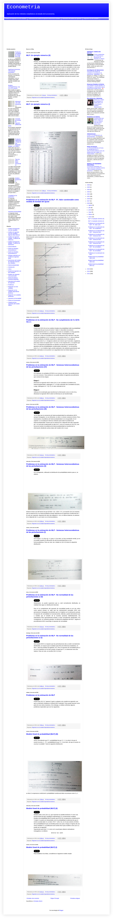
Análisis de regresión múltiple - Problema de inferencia (14, 238)
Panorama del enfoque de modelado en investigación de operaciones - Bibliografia (94, 73)
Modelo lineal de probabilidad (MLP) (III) (42, 734)
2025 (88, 187)
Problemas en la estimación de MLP (40, 695)
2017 (88, 201)
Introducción (11, 267)
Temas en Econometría (14, 300)
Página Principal (54, 898)
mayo (90, 212)
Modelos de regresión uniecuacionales (14, 275)
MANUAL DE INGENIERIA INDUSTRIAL (94, 164)
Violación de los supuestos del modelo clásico (14, 304)
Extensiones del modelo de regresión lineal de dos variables (44, 18)
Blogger (61, 910)
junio (89, 210)
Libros (9, 269)
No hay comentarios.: (52, 95)
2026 (88, 185)
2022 (88, 194)
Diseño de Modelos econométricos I (13, 249)
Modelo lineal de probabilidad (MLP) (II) (42, 808)
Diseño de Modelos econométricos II (13, 252)
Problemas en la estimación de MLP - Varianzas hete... (96, 231)
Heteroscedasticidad (13, 265)
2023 (88, 191)
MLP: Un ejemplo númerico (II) (38, 55)
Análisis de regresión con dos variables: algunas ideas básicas (14, 233)
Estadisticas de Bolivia (93, 117)
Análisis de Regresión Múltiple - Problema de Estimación (14, 243)
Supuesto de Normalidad (14, 211)
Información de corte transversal (18, 103)
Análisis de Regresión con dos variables (15, 18)
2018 (88, 198)
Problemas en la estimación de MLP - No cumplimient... (96, 227)
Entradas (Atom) (38, 901)
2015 (88, 269)
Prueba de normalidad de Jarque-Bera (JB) (18, 54)
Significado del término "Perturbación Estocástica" (14, 71)
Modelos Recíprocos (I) (18, 179)
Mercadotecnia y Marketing (94, 98)
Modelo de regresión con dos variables (14, 271)
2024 (88, 189)
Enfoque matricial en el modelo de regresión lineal (14, 257)
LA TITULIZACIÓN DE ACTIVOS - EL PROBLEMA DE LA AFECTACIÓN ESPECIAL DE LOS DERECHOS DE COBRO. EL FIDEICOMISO (95, 150)
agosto (90, 205)
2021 (88, 196)
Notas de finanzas (92, 146)
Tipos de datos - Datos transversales (18, 162)
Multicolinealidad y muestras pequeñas (13, 278)
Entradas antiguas (75, 898)
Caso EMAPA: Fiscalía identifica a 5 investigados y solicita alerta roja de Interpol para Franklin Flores (96, 87)
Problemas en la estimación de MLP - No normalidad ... (96, 246)
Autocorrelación (12, 246)
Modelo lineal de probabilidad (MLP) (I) (41, 847)
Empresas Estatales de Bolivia (95, 84)
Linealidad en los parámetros (12, 196)
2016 (88, 203)
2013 (88, 273)
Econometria (23, 7)
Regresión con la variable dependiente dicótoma (43, 97)
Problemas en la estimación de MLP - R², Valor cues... (96, 224)
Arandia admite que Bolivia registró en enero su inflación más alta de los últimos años (99, 121)
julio (89, 207)
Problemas (11, 284)
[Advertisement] (56, 34)
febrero (90, 214)
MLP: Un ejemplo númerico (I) (38, 104)
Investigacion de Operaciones (95, 70)
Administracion (91, 134)
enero (90, 216)
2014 (88, 271)
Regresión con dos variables (91, 18)
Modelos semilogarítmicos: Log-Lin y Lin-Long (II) (14, 87)
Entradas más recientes (33, 898)
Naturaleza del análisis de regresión (72, 18)
